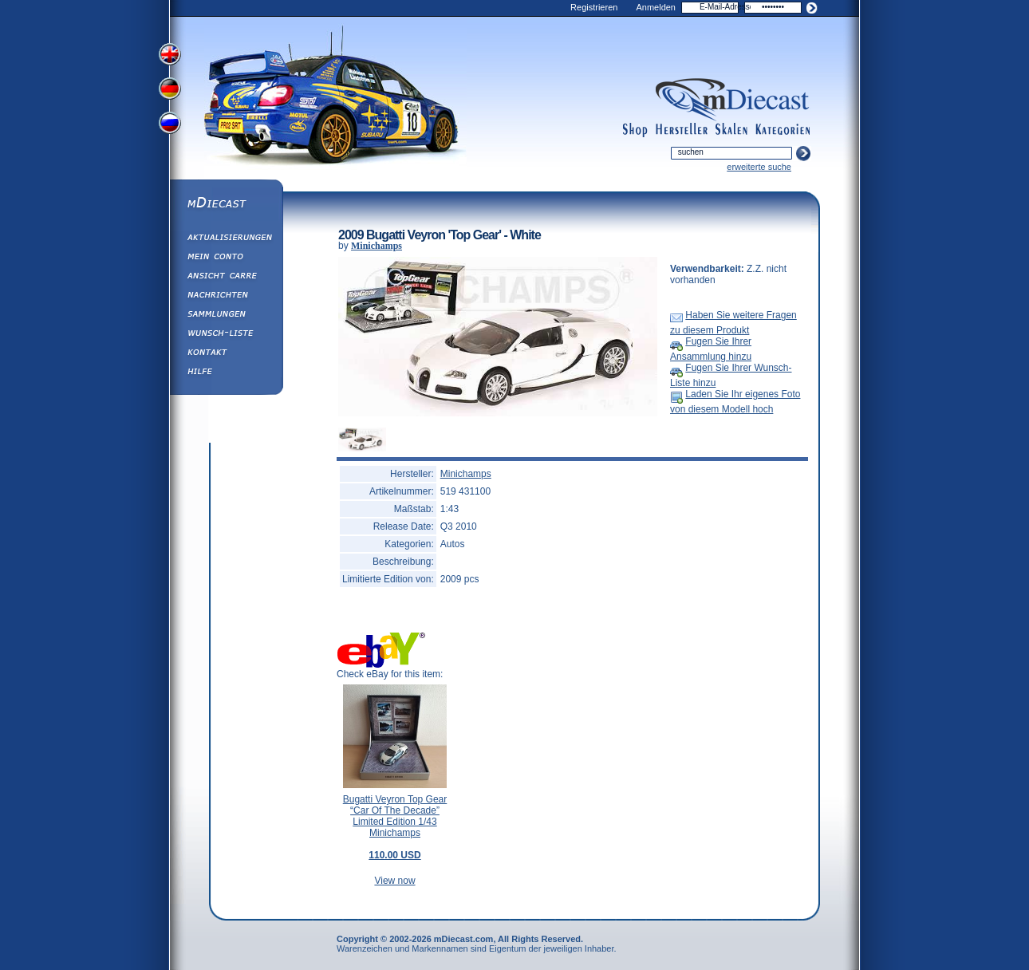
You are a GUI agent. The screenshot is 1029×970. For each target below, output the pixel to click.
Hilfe (226, 373)
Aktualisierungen (226, 239)
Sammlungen (226, 316)
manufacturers (682, 130)
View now (394, 880)
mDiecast (226, 204)
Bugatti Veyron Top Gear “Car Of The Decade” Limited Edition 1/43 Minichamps (395, 827)
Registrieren (593, 7)
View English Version (171, 54)
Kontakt (226, 354)
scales (731, 130)
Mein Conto (226, 258)
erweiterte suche (759, 167)
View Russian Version (171, 126)
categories (782, 130)
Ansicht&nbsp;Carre (226, 278)
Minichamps (376, 245)
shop (635, 130)
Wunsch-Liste (226, 335)
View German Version (171, 90)
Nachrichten (226, 297)
